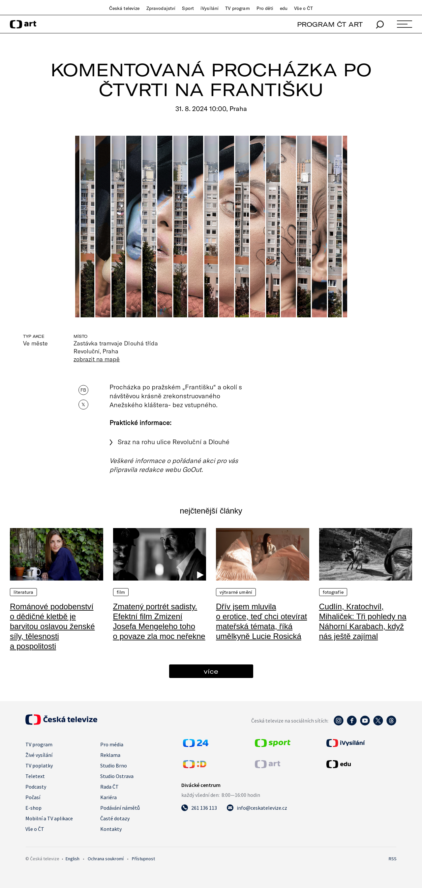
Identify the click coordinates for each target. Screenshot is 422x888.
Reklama (110, 755)
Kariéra (108, 797)
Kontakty (111, 829)
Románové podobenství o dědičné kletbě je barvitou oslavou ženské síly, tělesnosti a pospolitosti (52, 626)
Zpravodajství (161, 8)
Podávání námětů (120, 807)
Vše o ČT (303, 8)
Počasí (32, 797)
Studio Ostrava (117, 776)
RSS (393, 859)
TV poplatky (39, 765)
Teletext (35, 776)
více (211, 671)
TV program (237, 8)
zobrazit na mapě (97, 359)
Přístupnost (143, 859)
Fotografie (333, 592)
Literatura (23, 592)
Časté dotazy (115, 818)
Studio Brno (113, 765)
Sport (188, 8)
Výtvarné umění (236, 592)
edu (283, 8)
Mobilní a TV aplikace (49, 818)
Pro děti (264, 8)
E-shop (33, 807)
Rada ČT (109, 786)
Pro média (111, 744)
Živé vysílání (38, 755)
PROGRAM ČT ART (330, 24)
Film (121, 592)
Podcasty (35, 786)
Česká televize (124, 8)
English (72, 859)
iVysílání (209, 8)
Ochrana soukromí (106, 859)
